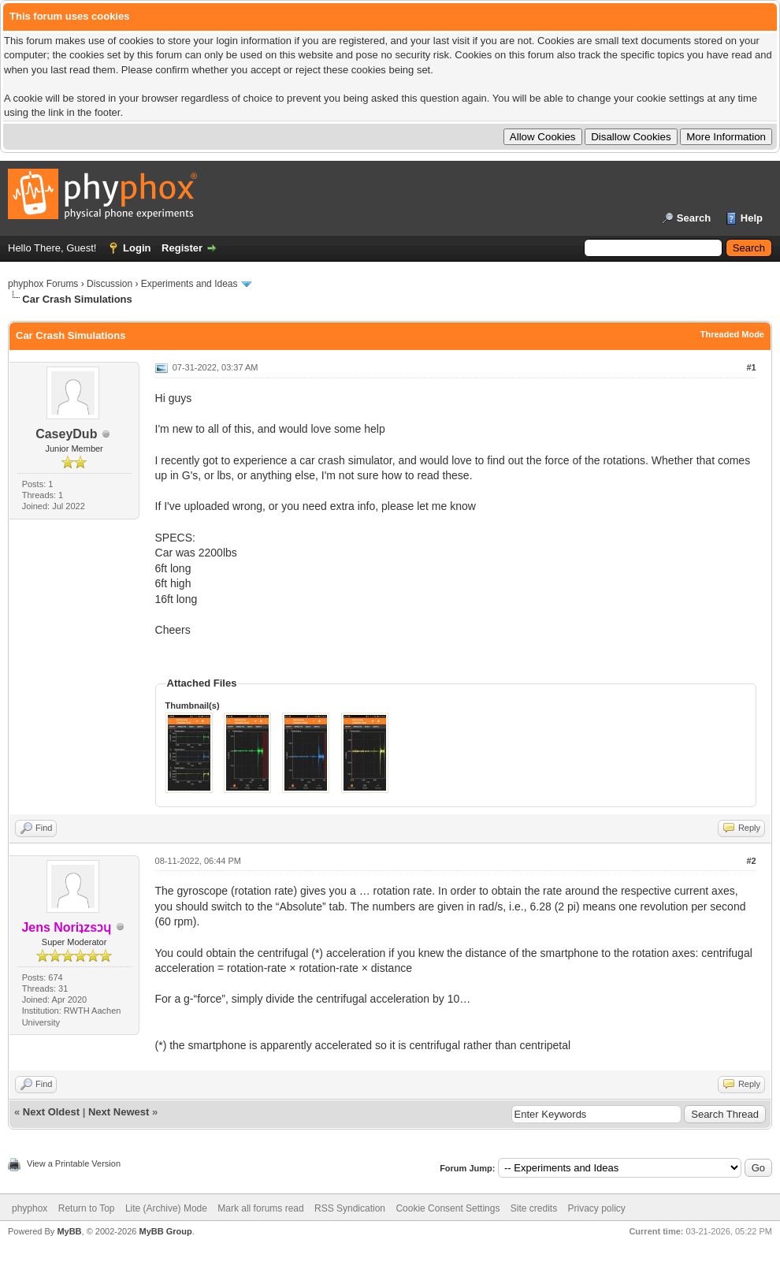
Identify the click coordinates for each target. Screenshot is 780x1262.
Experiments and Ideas (189, 283)
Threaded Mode (732, 334)
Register (182, 248)
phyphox (29, 1208)
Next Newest (118, 1112)
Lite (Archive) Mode (166, 1208)
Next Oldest (51, 1112)
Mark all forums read (260, 1208)
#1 (751, 367)
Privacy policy (597, 1208)
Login (136, 248)
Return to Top (86, 1208)
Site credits (534, 1208)
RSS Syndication (349, 1208)
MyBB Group (165, 1231)
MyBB (69, 1231)
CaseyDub (66, 434)
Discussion (109, 283)
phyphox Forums (43, 283)
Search (694, 218)
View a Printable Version (74, 1163)
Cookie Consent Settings (448, 1208)
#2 (751, 861)
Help (752, 218)
